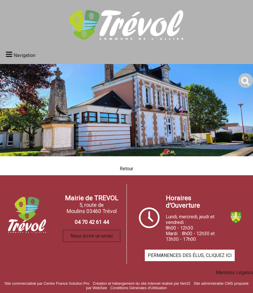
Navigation (24, 55)
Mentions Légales (234, 272)
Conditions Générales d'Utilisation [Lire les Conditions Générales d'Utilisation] (138, 288)
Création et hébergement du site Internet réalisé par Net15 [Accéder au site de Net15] (141, 283)
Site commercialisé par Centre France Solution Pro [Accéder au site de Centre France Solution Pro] (46, 283)
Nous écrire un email (91, 236)
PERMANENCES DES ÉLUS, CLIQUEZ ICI (190, 255)
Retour (126, 168)
